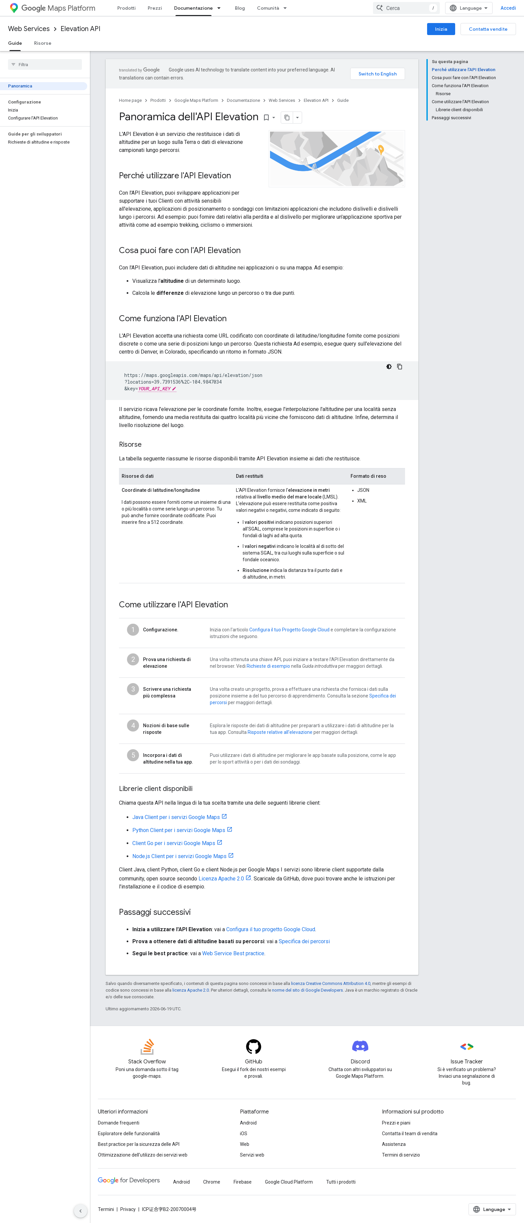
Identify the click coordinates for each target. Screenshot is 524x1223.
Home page (130, 100)
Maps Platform (58, 8)
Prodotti (126, 8)
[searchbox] (45, 64)
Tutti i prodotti (341, 1182)
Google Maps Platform (196, 100)
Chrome (211, 1182)
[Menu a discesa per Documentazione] (221, 8)
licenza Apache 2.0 (190, 990)
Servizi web (252, 1155)
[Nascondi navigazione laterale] (80, 1211)
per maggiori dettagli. (250, 702)
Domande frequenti (118, 1123)
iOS (243, 1133)
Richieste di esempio (268, 666)
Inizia (441, 29)
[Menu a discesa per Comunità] (287, 8)
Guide (343, 100)
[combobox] (406, 8)
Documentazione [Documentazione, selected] (193, 8)
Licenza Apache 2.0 (221, 878)
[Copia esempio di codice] (399, 366)
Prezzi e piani (396, 1123)
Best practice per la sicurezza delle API (138, 1144)
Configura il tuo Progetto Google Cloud (289, 629)
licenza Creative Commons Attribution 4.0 (330, 983)
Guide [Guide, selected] (15, 43)
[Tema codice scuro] (389, 366)
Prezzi (155, 8)
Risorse (42, 43)
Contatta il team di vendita (409, 1133)
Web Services (29, 29)
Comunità (268, 8)
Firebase (243, 1182)
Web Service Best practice (233, 953)
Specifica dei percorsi (304, 941)
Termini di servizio (401, 1155)
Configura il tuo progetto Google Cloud (270, 929)
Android (248, 1123)
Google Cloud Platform (289, 1182)
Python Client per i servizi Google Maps (178, 830)
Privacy (128, 1209)
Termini (106, 1209)
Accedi (508, 8)
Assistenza (394, 1144)
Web (244, 1144)
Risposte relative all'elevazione (280, 732)
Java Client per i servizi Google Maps (176, 817)
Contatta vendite (488, 29)
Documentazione (243, 100)
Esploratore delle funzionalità (129, 1133)
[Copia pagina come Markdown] (287, 117)
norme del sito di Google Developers (307, 990)
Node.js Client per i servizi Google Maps (179, 856)
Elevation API (80, 29)
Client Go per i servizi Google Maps (173, 843)
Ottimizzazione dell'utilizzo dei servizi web (142, 1155)
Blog (240, 8)
